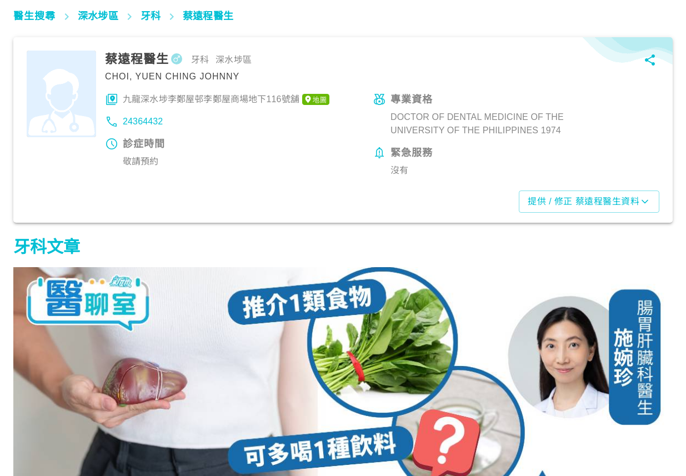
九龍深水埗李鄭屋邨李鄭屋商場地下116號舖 (226, 99)
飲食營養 (36, 427)
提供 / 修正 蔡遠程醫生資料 (589, 201)
